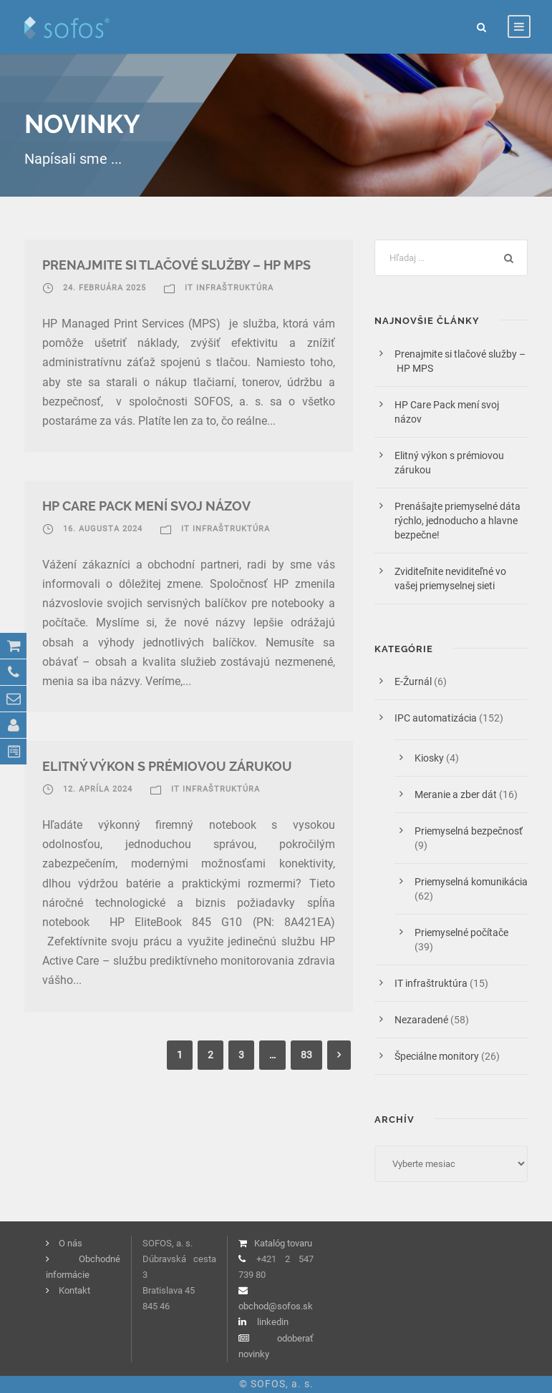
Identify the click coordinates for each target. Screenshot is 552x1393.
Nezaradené (421, 1019)
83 (306, 1054)
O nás (70, 1243)
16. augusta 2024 (102, 528)
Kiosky (429, 758)
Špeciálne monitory (436, 1056)
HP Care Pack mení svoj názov (146, 505)
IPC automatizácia (435, 718)
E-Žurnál (413, 681)
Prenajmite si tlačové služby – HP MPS (179, 264)
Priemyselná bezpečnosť (469, 831)
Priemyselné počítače (461, 932)
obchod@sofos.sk (275, 1306)
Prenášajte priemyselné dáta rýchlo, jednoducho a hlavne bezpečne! (457, 521)
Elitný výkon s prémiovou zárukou (167, 766)
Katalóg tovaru (283, 1243)
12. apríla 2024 (97, 789)
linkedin (273, 1321)
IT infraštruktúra (229, 287)
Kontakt (74, 1290)
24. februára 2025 (104, 287)
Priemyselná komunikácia (471, 881)
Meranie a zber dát (456, 794)
